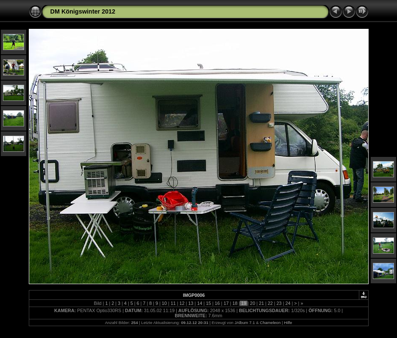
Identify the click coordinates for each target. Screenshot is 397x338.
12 (182, 303)
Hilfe (288, 322)
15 (208, 303)
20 (252, 303)
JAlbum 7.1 (244, 322)
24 (288, 303)
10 (164, 303)
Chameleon (270, 322)
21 (261, 303)
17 (226, 303)
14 (199, 303)
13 (190, 303)
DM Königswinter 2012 (83, 11)
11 (173, 303)
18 (235, 303)
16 (217, 303)
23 (279, 303)
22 (270, 303)
